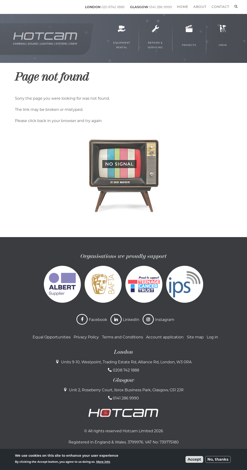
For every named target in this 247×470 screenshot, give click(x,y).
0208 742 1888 (126, 370)
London (123, 352)
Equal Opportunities (52, 337)
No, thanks (218, 459)
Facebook (98, 319)
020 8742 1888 (112, 7)
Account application (165, 337)
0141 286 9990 (160, 7)
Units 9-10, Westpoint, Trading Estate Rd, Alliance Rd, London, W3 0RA (126, 362)
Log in (212, 337)
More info (103, 461)
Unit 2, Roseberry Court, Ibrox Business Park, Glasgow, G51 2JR (126, 390)
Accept (194, 459)
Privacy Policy (86, 337)
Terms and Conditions (122, 337)
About (199, 7)
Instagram (164, 319)
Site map (195, 337)
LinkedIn (131, 319)
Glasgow (123, 380)
